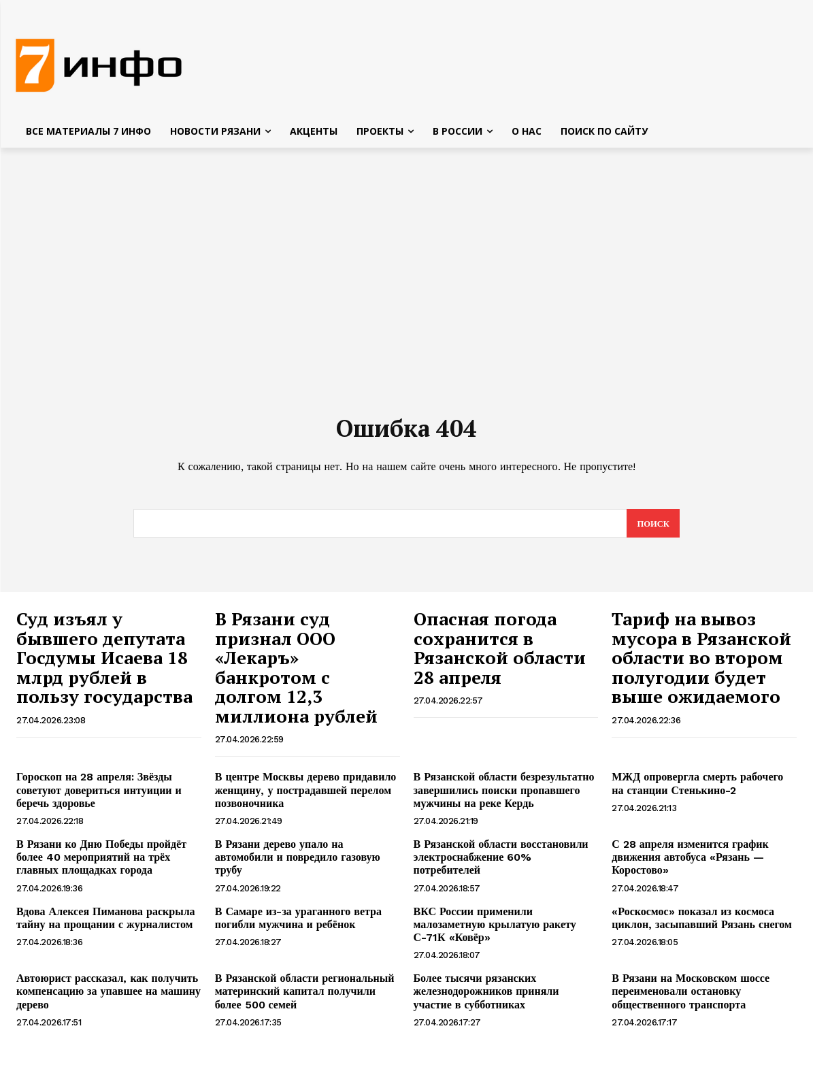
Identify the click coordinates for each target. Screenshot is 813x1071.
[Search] (653, 528)
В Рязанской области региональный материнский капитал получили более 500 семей (305, 996)
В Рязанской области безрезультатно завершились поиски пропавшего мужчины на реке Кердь (504, 795)
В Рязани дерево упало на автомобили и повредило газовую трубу (297, 862)
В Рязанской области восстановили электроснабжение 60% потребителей (501, 862)
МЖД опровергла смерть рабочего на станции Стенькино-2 (697, 789)
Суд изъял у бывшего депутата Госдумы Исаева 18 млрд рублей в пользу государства (104, 662)
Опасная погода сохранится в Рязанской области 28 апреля (500, 653)
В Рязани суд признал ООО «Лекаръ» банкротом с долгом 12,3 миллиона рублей (296, 672)
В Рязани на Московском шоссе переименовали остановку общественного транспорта (690, 996)
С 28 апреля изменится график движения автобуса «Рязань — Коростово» (690, 862)
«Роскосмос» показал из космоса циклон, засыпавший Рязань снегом (702, 923)
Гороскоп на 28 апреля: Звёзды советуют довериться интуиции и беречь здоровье (99, 795)
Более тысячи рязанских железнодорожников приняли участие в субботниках (486, 996)
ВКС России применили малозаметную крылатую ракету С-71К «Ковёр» (495, 929)
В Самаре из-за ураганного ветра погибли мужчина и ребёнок (298, 923)
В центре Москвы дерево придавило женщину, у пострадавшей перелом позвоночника (306, 795)
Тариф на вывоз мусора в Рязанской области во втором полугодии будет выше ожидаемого (701, 662)
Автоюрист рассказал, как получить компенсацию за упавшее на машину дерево (108, 996)
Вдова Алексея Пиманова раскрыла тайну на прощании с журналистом (105, 923)
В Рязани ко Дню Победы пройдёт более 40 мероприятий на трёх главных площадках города (101, 862)
